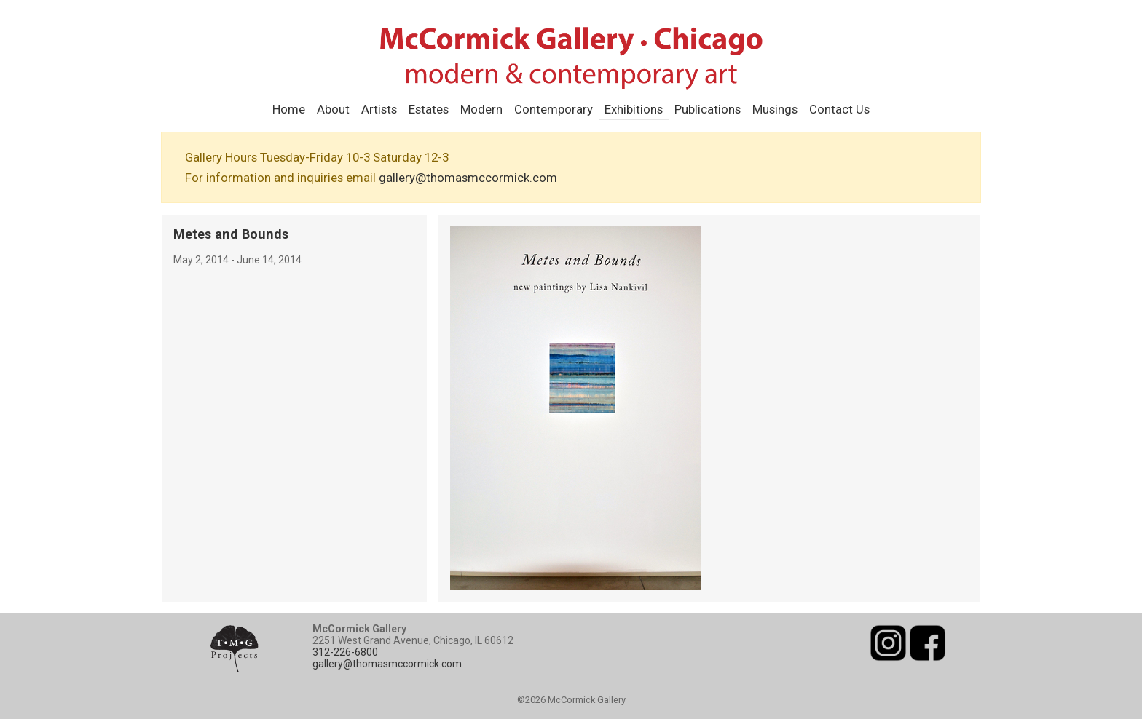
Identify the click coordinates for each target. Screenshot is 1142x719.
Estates (429, 109)
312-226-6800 (345, 652)
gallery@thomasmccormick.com (468, 177)
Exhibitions (634, 109)
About (333, 109)
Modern (481, 109)
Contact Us (839, 109)
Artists (379, 109)
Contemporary (553, 109)
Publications (707, 109)
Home (288, 109)
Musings (775, 109)
